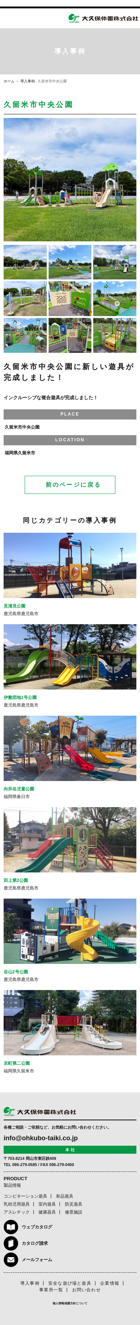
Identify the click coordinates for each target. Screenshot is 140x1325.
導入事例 (27, 81)
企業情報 (109, 1283)
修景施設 (73, 1212)
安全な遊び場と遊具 (69, 1283)
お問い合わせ (86, 1289)
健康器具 (47, 1212)
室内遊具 (47, 1204)
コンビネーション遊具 (25, 1196)
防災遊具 (73, 1204)
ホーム (9, 81)
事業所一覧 (51, 1289)
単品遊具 (64, 1196)
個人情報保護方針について (70, 1303)
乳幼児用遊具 (17, 1204)
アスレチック (17, 1212)
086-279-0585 (24, 1164)
